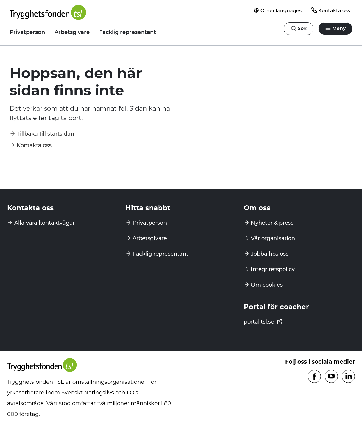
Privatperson (27, 32)
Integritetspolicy (273, 269)
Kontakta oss (330, 10)
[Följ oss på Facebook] (314, 377)
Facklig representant (127, 32)
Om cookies (267, 285)
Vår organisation (273, 238)
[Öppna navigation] (298, 28)
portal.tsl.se (263, 321)
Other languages (277, 10)
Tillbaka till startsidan (45, 133)
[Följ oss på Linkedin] (348, 377)
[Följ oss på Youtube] (331, 377)
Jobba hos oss (269, 254)
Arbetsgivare (72, 32)
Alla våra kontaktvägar (44, 223)
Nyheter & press (272, 223)
